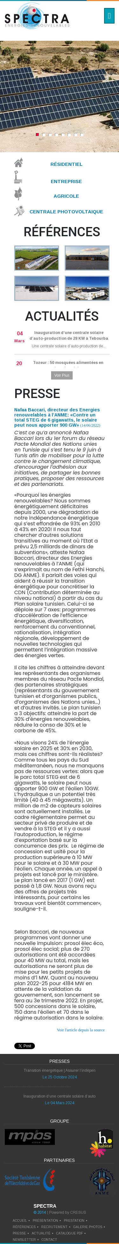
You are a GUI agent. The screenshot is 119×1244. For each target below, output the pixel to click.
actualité (41, 1233)
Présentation (45, 1220)
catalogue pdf (69, 1233)
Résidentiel (66, 164)
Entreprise (66, 181)
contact (49, 1239)
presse (19, 1233)
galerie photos (87, 1227)
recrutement (54, 1227)
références (24, 1227)
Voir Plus (61, 375)
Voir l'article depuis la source (81, 1029)
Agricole (66, 196)
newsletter (24, 1239)
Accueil (20, 1220)
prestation (74, 1220)
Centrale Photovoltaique (66, 211)
